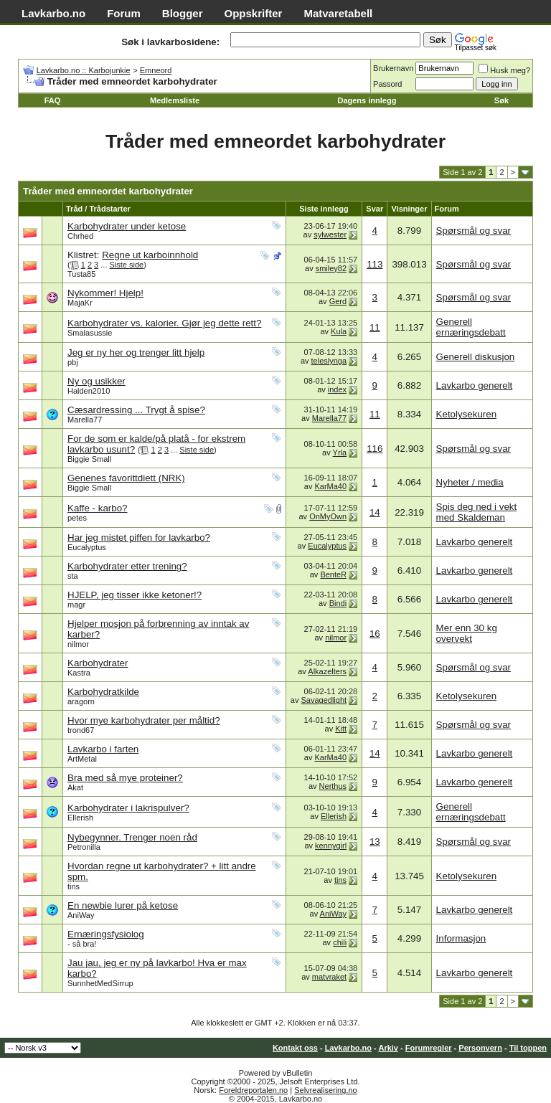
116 (374, 448)
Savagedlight (324, 700)
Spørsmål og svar (473, 230)
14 (374, 512)
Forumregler (428, 1047)
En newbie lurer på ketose (122, 905)
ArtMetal (82, 758)
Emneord (156, 70)
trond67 (80, 730)
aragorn (81, 701)
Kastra (78, 672)
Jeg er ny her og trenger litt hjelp (135, 352)
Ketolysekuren (466, 414)
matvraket (329, 976)
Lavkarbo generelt (474, 385)
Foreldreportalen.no (253, 1090)
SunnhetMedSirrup (100, 983)
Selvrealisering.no (325, 1090)
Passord (387, 84)
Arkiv (388, 1047)
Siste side (127, 264)
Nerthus (333, 786)
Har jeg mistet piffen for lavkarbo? (138, 537)
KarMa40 (330, 486)
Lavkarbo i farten (102, 749)
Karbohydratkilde (103, 691)
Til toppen (528, 1047)
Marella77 (84, 419)
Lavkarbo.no (53, 13)
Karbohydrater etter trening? (127, 566)
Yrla (340, 452)
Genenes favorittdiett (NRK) (126, 478)
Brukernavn (393, 68)
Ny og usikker (96, 381)
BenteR (333, 574)
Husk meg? (504, 70)
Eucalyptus (86, 547)
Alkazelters (327, 671)
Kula (339, 331)
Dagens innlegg (366, 100)
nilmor (78, 644)
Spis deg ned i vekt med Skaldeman (476, 512)
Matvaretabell (337, 13)
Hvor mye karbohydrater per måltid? (143, 720)
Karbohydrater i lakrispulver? (128, 808)
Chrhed (80, 236)
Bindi (338, 603)
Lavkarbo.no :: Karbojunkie (84, 70)
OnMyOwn (328, 516)
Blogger (182, 13)
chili (340, 942)
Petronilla (83, 847)
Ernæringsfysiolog (105, 934)
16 (374, 633)
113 (374, 264)
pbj (72, 362)
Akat (75, 787)
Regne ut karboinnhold (150, 255)
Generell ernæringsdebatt (471, 327)
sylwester (330, 234)
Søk (501, 100)
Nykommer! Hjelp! (105, 293)
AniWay (81, 915)
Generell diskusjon (475, 356)
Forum (124, 13)
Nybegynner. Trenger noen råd (132, 837)
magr (76, 604)
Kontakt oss (295, 1047)
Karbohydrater (97, 663)
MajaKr (80, 302)
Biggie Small (89, 459)
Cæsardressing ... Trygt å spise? (136, 409)
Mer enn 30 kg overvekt (466, 633)
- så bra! (81, 943)
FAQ (52, 100)
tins (73, 886)
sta (72, 576)
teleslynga (329, 360)
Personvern (480, 1047)
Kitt (341, 728)
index (337, 389)
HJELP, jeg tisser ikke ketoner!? (134, 595)
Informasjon (461, 938)
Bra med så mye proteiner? (125, 777)
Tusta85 (81, 274)
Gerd (338, 301)
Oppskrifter (254, 13)
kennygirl (331, 845)
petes (77, 517)
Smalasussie (89, 332)
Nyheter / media (470, 482)
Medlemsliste (174, 100)
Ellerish (80, 817)
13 (374, 841)
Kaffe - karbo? (97, 508)
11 (374, 327)
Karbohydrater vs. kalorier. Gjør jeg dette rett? (164, 323)
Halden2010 (88, 391)
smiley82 (331, 268)
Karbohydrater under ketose (126, 226)
